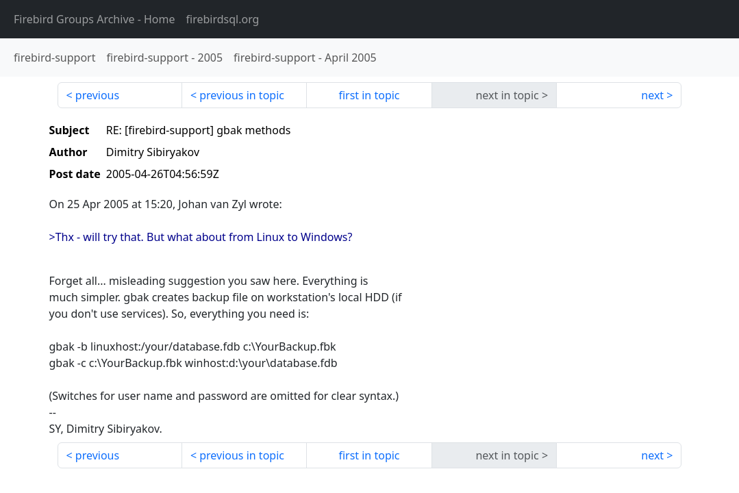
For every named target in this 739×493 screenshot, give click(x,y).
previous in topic (241, 95)
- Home (94, 19)
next (652, 95)
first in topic (368, 95)
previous (97, 95)
